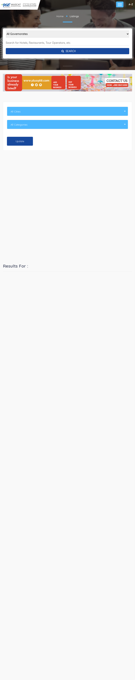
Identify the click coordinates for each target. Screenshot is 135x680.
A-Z (131, 4)
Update (20, 141)
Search (68, 51)
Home (60, 16)
